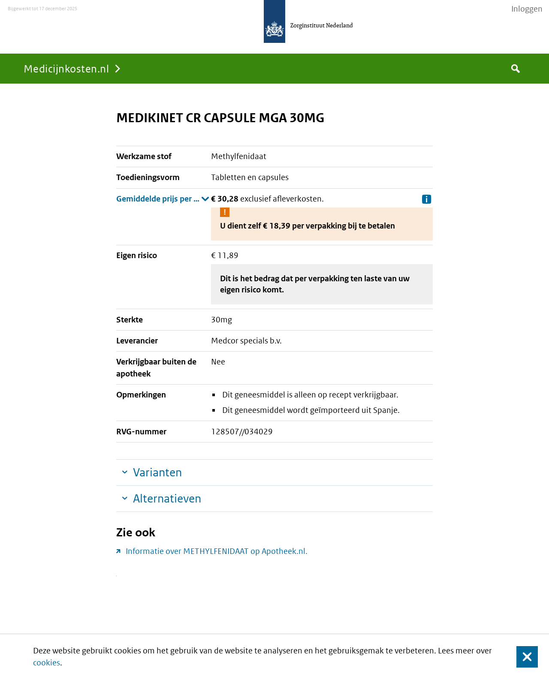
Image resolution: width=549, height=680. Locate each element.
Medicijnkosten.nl (66, 68)
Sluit (520, 657)
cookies (46, 663)
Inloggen (527, 9)
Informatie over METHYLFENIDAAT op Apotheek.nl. (217, 551)
